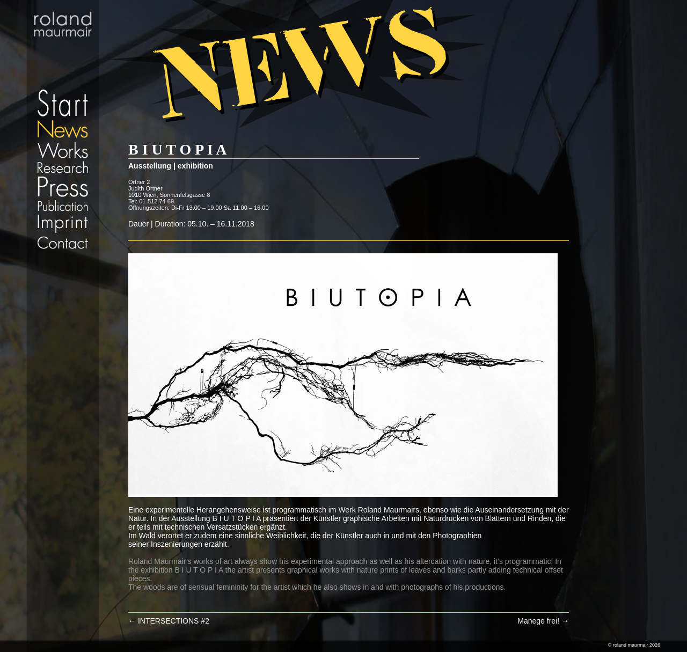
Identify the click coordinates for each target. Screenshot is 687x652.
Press (63, 186)
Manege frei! (543, 621)
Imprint (63, 224)
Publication (63, 205)
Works (63, 149)
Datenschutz (63, 255)
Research (63, 167)
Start (63, 59)
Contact (63, 243)
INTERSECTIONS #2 (168, 621)
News (63, 129)
